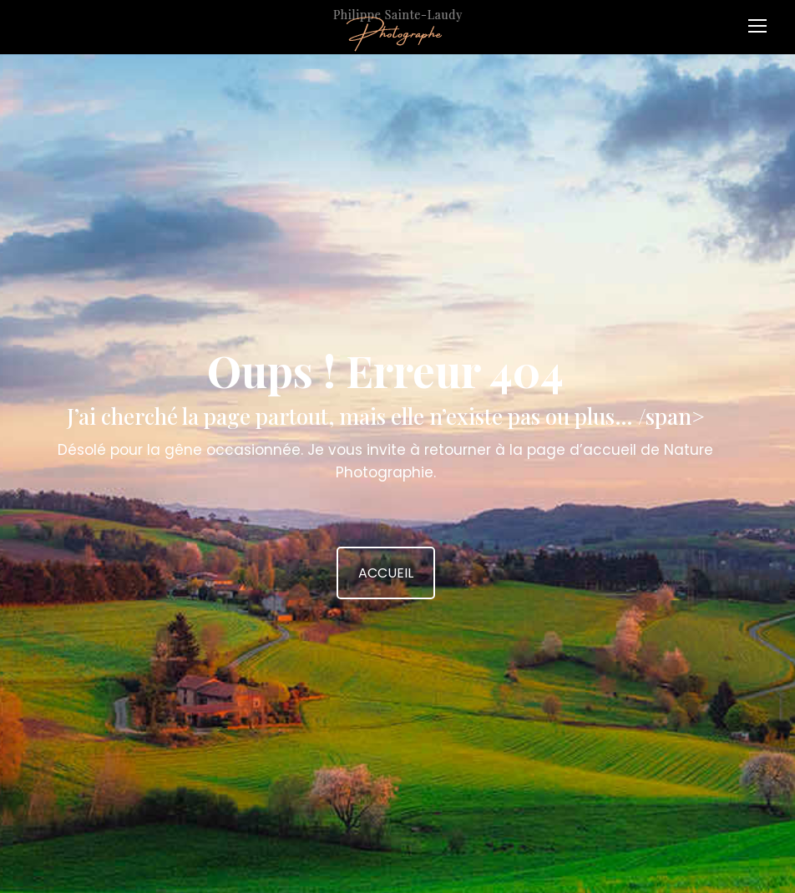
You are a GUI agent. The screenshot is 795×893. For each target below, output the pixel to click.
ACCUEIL (385, 573)
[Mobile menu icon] (761, 20)
